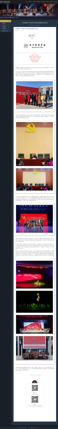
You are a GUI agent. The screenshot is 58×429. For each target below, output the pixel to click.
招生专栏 (47, 1)
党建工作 (34, 1)
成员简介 (4, 23)
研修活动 (17, 17)
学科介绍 (42, 1)
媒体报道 (4, 26)
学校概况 (30, 1)
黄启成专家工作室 (12, 17)
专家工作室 (6, 17)
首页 (26, 1)
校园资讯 (38, 1)
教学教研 (51, 1)
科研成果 (4, 28)
